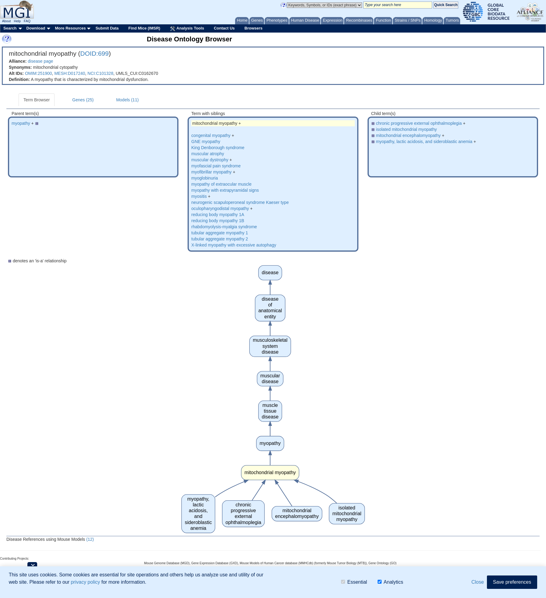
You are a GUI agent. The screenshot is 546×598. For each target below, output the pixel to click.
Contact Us (224, 28)
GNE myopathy (205, 141)
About (6, 21)
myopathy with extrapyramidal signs (225, 190)
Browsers (253, 28)
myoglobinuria (204, 178)
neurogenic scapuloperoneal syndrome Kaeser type (240, 202)
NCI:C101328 (100, 73)
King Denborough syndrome (217, 147)
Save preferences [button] (512, 582)
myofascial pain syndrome (216, 165)
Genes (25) (82, 99)
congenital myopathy (210, 135)
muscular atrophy (207, 153)
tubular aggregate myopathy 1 (219, 232)
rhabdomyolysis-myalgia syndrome (224, 226)
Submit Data (107, 28)
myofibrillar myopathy (211, 172)
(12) (90, 539)
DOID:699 (94, 53)
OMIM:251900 (38, 73)
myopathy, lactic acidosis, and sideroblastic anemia (424, 141)
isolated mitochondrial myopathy (406, 129)
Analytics (390, 582)
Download (35, 28)
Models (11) (127, 99)
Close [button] (477, 582)
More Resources (70, 28)
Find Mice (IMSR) (144, 28)
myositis (199, 196)
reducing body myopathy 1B (217, 220)
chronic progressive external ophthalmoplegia (419, 123)
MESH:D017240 (69, 73)
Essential (354, 582)
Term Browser (36, 99)
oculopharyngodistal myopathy (220, 208)
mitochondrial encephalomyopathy (408, 135)
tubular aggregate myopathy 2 (219, 238)
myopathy (21, 123)
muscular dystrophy (209, 159)
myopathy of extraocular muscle (221, 184)
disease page (40, 61)
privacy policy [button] (85, 582)
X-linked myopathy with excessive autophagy (233, 245)
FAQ (27, 21)
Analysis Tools (187, 28)
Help (17, 21)
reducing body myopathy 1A (217, 214)
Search (9, 28)
